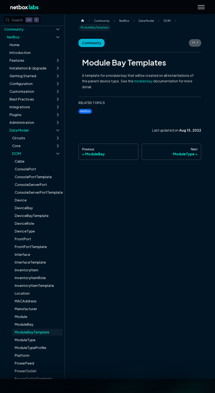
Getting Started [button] (22, 76)
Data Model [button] (19, 130)
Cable (19, 161)
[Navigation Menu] (201, 7)
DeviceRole (24, 223)
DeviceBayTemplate (32, 215)
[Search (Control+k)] (22, 20)
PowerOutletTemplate (33, 378)
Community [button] (14, 29)
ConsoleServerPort (31, 184)
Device (21, 200)
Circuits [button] (18, 138)
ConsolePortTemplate (33, 176)
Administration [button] (21, 122)
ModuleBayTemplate (32, 332)
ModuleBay (24, 324)
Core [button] (16, 145)
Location (22, 293)
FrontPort (23, 239)
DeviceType (25, 231)
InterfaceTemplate (30, 262)
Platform (22, 355)
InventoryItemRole (30, 277)
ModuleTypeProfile (30, 347)
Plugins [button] (15, 114)
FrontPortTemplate (31, 246)
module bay (143, 81)
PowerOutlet (25, 371)
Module (21, 316)
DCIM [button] (16, 153)
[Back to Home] (24, 7)
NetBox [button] (13, 37)
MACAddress (25, 301)
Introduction (20, 52)
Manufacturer (26, 309)
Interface (22, 254)
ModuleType (25, 340)
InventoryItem (26, 270)
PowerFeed (24, 363)
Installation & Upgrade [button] (27, 68)
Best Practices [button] (21, 99)
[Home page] (82, 20)
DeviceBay (24, 208)
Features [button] (16, 60)
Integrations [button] (19, 107)
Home (14, 44)
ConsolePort (25, 169)
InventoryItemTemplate (34, 285)
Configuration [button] (21, 83)
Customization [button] (21, 91)
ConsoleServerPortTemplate (39, 192)
